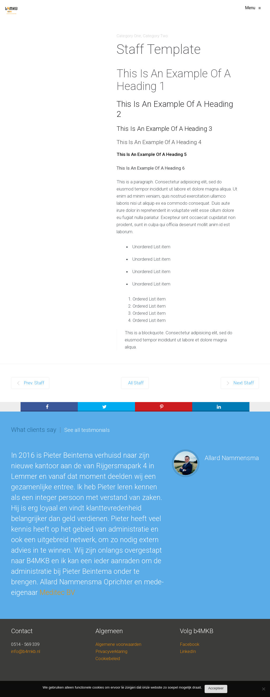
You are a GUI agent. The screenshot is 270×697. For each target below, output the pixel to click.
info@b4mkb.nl (25, 651)
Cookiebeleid (107, 658)
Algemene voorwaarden (118, 644)
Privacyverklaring (111, 651)
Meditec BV (57, 592)
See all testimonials (87, 430)
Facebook (189, 644)
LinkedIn (188, 651)
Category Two (155, 36)
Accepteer (216, 688)
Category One (129, 36)
